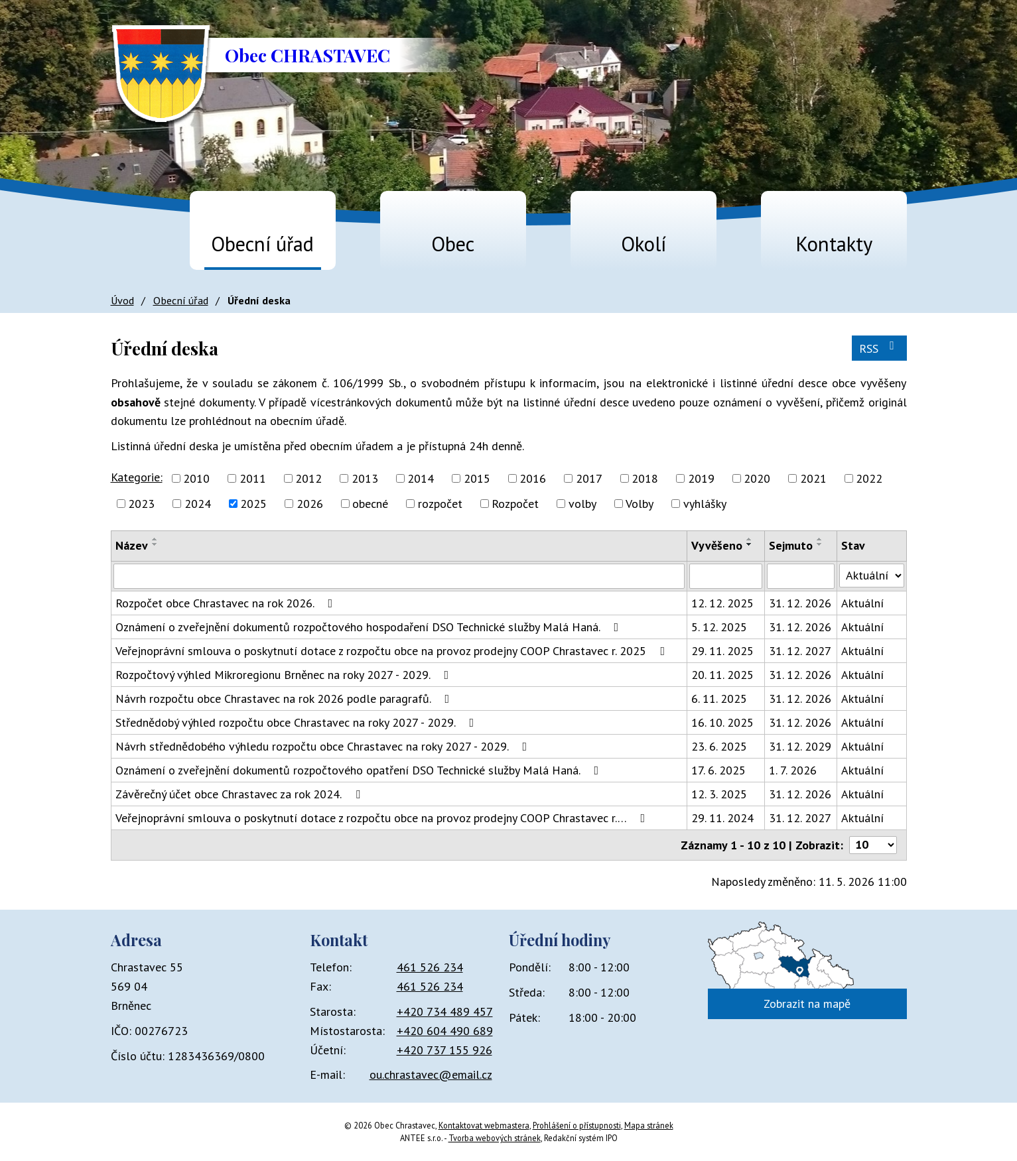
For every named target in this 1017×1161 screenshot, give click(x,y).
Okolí (643, 244)
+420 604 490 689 (445, 1030)
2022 (869, 478)
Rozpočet (515, 503)
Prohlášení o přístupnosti (577, 1125)
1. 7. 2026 (793, 770)
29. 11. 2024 (722, 817)
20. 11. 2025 (722, 674)
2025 (253, 503)
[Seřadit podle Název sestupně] (155, 544)
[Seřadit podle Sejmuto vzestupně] (820, 539)
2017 (589, 478)
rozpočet (440, 503)
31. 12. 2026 (800, 603)
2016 (532, 478)
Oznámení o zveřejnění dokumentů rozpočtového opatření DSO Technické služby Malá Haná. (359, 770)
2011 (252, 478)
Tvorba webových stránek (494, 1137)
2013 (365, 478)
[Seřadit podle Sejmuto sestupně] (820, 544)
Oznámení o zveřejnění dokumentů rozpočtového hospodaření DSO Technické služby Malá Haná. (369, 627)
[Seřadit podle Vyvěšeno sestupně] (749, 544)
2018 (645, 478)
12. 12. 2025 (722, 603)
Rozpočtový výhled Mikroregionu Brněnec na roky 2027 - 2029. (284, 674)
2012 (308, 478)
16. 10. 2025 (722, 722)
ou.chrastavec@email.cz (431, 1074)
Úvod (128, 237)
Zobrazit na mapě (807, 1003)
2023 (141, 503)
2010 (196, 478)
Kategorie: (137, 477)
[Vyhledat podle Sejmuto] (801, 576)
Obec (452, 244)
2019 (701, 478)
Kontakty (833, 244)
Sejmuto (791, 545)
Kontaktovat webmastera (484, 1125)
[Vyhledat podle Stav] (871, 575)
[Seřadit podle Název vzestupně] (155, 539)
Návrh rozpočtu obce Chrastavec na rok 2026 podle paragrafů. (285, 698)
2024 (197, 503)
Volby (639, 503)
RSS (879, 347)
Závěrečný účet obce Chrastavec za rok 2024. (240, 794)
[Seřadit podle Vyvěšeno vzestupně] (749, 539)
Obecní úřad (262, 244)
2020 (757, 478)
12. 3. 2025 (719, 794)
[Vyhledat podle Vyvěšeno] (725, 576)
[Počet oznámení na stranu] (873, 845)
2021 (813, 478)
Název (131, 545)
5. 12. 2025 (719, 627)
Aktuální (862, 603)
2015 (477, 478)
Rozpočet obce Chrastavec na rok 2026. (226, 603)
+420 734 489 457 (445, 1011)
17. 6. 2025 (718, 770)
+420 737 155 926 (444, 1050)
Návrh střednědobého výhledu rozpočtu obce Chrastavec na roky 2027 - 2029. (324, 746)
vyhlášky (704, 503)
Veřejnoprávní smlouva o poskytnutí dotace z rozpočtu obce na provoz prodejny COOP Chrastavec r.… (383, 817)
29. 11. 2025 (722, 650)
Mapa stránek (648, 1125)
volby (582, 503)
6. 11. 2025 (719, 698)
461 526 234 (430, 967)
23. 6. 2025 (719, 746)
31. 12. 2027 (800, 650)
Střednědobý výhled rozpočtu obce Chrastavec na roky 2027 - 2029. (297, 722)
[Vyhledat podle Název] (399, 576)
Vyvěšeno (716, 545)
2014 (420, 478)
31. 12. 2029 (800, 746)
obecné (370, 503)
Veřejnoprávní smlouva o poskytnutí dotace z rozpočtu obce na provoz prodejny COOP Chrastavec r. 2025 (393, 650)
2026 (310, 503)
